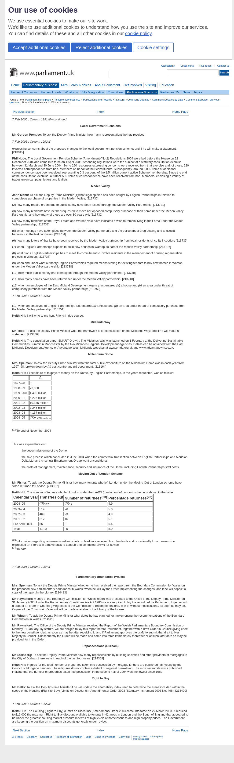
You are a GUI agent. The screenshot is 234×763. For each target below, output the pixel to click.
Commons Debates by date (167, 99)
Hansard (119, 99)
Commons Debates (138, 99)
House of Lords (51, 92)
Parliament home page (38, 99)
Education (166, 85)
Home (15, 85)
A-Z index (17, 736)
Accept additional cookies (39, 47)
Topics (198, 92)
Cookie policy (156, 736)
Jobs (88, 736)
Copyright (124, 736)
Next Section (21, 730)
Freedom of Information (69, 736)
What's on (71, 92)
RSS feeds (205, 65)
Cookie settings (153, 47)
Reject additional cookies (101, 47)
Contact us (223, 65)
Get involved (133, 85)
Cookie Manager (141, 739)
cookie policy (138, 33)
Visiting (150, 85)
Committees (115, 92)
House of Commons (24, 92)
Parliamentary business (40, 85)
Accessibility (168, 65)
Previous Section (24, 111)
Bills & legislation (92, 92)
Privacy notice (139, 736)
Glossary (32, 736)
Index (100, 111)
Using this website (105, 736)
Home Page (180, 111)
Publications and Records (97, 99)
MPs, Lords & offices (76, 85)
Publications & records (142, 92)
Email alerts (187, 65)
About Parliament (107, 85)
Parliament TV (169, 92)
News (186, 92)
